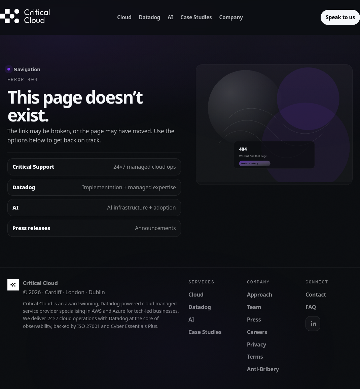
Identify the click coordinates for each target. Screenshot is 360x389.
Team (254, 307)
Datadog (149, 17)
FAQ (310, 307)
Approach (259, 294)
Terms (255, 356)
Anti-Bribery (263, 369)
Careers (257, 332)
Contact (315, 294)
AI (170, 17)
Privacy (256, 344)
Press (254, 319)
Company (231, 17)
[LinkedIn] (312, 323)
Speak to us (340, 17)
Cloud (124, 17)
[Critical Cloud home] (30, 17)
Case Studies (196, 17)
